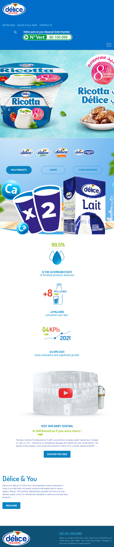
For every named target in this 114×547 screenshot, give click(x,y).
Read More (11, 505)
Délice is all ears (27, 25)
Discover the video (57, 454)
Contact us (45, 25)
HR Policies (8, 25)
